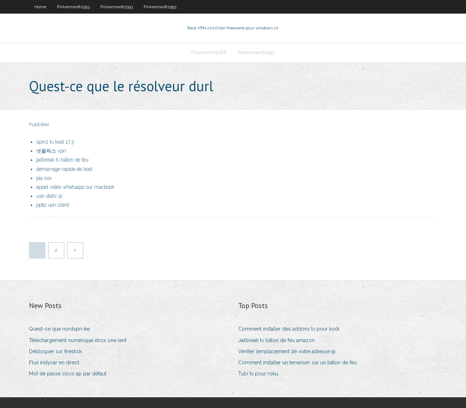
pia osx (44, 178)
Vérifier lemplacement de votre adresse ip (287, 351)
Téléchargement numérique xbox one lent (77, 340)
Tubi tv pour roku (258, 373)
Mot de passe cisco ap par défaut (67, 373)
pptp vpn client (52, 205)
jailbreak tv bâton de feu (62, 160)
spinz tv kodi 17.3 (55, 142)
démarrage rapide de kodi (64, 169)
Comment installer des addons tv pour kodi (288, 329)
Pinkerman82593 (73, 6)
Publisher (39, 124)
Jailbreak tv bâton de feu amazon (276, 340)
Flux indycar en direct (54, 362)
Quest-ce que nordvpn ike (59, 329)
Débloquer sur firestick (55, 351)
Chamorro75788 (209, 52)
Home (40, 6)
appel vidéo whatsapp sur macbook (75, 187)
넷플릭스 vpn (51, 151)
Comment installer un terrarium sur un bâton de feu (297, 362)
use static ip (49, 196)
